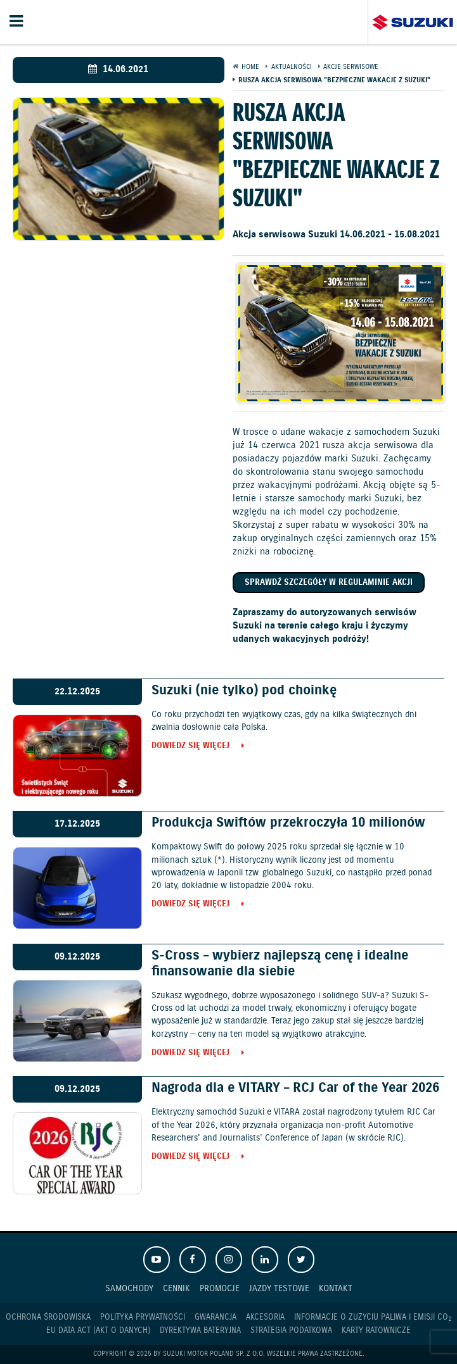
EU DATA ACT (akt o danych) (98, 1330)
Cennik (176, 1288)
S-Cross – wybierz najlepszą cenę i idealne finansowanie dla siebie (279, 963)
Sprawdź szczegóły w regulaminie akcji (329, 582)
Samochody (129, 1288)
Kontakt (335, 1288)
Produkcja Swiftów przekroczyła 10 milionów (288, 823)
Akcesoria (265, 1317)
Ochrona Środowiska (48, 1317)
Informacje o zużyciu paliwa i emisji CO (372, 1317)
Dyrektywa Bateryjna (200, 1330)
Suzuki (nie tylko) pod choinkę (244, 690)
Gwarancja (215, 1317)
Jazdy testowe (279, 1288)
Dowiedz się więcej (190, 746)
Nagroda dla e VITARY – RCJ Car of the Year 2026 (295, 1088)
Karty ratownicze (376, 1330)
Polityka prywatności (142, 1317)
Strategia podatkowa (291, 1330)
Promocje (220, 1288)
